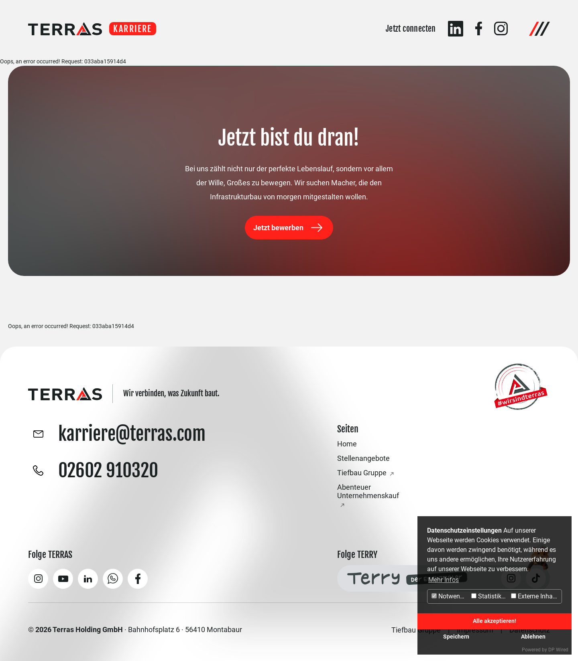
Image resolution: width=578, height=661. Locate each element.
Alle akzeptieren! (494, 621)
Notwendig (450, 596)
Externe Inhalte (535, 596)
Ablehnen (533, 636)
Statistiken (489, 596)
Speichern (456, 636)
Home (347, 444)
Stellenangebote (363, 458)
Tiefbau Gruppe (362, 472)
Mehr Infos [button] (443, 580)
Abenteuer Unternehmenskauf (368, 491)
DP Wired (558, 650)
